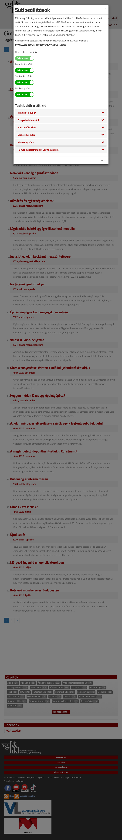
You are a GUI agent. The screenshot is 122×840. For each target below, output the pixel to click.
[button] (27, 112)
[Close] (105, 8)
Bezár (103, 160)
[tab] (61, 112)
